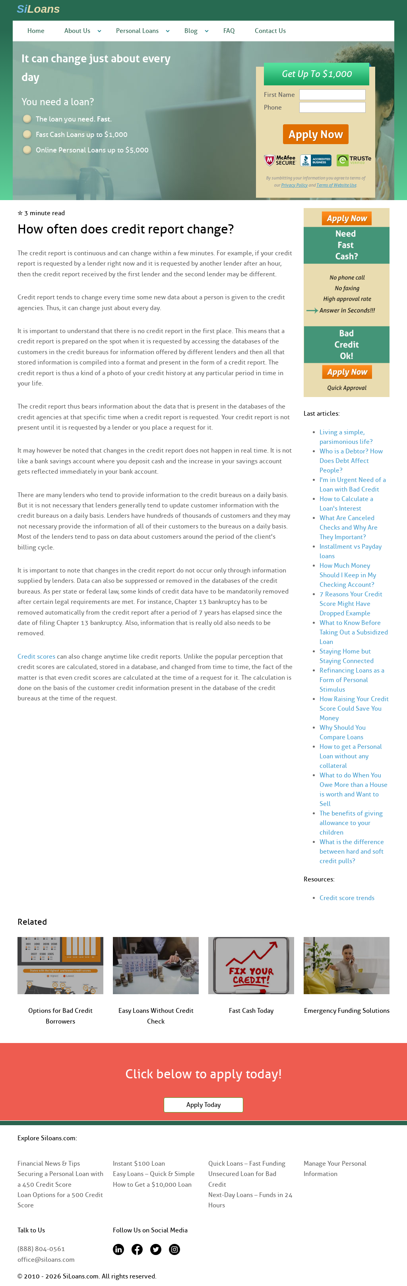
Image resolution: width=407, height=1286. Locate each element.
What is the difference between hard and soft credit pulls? (352, 851)
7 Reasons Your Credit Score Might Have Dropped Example (351, 603)
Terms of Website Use (336, 185)
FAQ (229, 31)
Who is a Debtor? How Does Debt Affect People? (351, 460)
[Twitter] (155, 1253)
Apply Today (203, 1105)
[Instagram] (174, 1253)
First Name (279, 94)
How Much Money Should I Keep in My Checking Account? (348, 575)
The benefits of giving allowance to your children (351, 823)
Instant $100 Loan (139, 1163)
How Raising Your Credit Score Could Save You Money (354, 708)
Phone (273, 107)
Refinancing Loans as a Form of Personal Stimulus (352, 680)
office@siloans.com (46, 1259)
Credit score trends (347, 898)
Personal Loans (137, 31)
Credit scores (36, 656)
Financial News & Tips (48, 1163)
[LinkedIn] (118, 1253)
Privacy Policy (294, 185)
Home (36, 31)
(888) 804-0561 (41, 1249)
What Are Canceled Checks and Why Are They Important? (349, 527)
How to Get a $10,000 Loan (152, 1184)
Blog (191, 31)
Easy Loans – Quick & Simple (154, 1174)
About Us (77, 31)
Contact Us (270, 31)
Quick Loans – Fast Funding (246, 1163)
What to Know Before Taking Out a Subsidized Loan (354, 632)
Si (38, 9)
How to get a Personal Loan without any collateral (351, 756)
